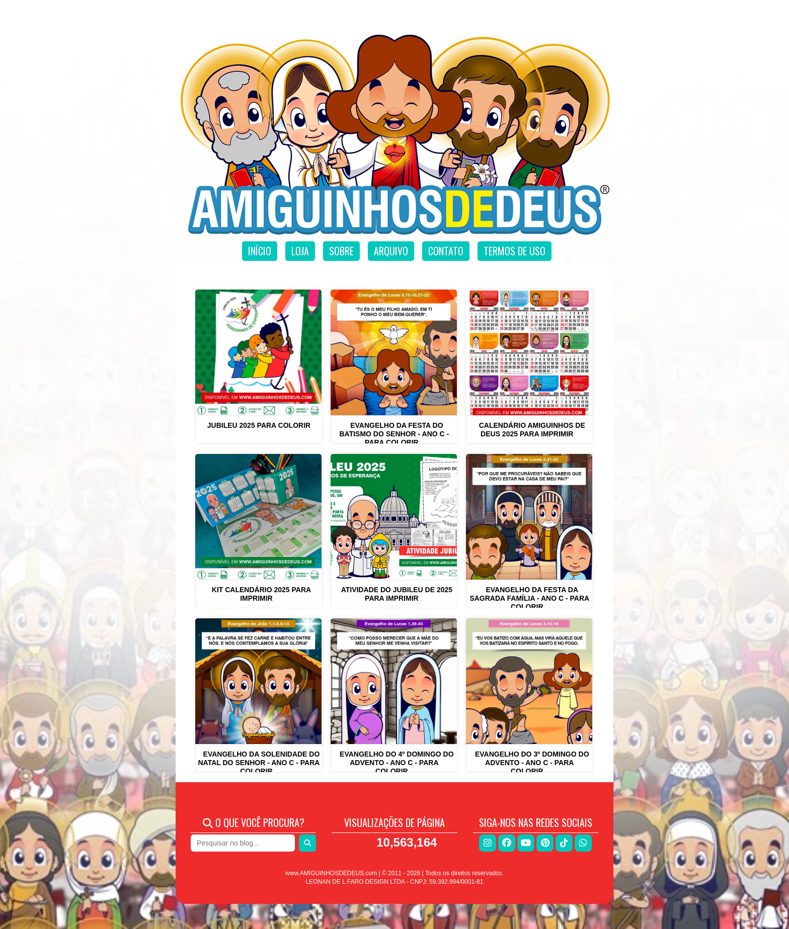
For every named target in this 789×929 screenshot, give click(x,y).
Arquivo (391, 250)
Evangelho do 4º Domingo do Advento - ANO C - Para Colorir (397, 762)
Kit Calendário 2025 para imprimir (261, 594)
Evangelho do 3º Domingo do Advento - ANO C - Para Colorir (532, 762)
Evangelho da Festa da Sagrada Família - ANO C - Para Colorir (529, 598)
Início (259, 250)
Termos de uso (514, 250)
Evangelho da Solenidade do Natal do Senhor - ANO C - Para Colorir (259, 762)
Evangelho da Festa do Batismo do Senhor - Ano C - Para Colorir (394, 433)
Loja (300, 250)
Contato (445, 250)
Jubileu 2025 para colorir (258, 425)
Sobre (341, 250)
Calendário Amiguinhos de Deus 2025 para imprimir (532, 429)
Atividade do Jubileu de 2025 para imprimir (396, 594)
